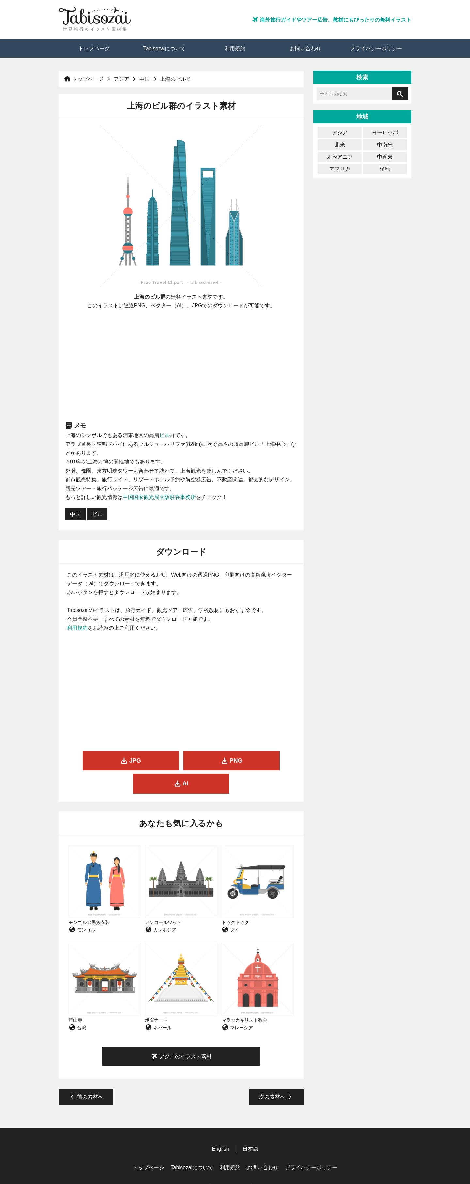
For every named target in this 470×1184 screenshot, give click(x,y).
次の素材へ (276, 1073)
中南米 (385, 145)
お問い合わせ (305, 48)
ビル (164, 435)
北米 (340, 145)
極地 (385, 169)
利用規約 (235, 48)
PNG (181, 760)
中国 (144, 79)
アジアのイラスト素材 (181, 1033)
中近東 (385, 157)
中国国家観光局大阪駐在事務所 (159, 497)
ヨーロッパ (385, 132)
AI (259, 760)
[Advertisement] (181, 365)
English (220, 1126)
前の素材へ (86, 1073)
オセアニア (340, 157)
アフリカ (339, 169)
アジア (121, 79)
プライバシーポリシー (376, 48)
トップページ (94, 48)
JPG (103, 760)
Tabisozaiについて (164, 48)
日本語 (250, 1126)
